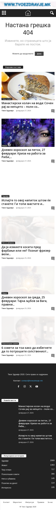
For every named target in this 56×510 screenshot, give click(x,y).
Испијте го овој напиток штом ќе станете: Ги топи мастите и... (26, 202)
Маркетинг (17, 502)
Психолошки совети (10, 344)
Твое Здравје (7, 110)
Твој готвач (6, 99)
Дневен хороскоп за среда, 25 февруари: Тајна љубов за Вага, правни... (24, 300)
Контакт (6, 502)
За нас (50, 502)
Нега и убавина (8, 243)
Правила (40, 502)
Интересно (6, 488)
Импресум (29, 502)
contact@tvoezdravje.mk (32, 381)
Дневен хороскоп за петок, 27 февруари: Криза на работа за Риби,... (23, 153)
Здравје (5, 196)
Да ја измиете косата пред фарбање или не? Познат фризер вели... (25, 250)
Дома (39, 54)
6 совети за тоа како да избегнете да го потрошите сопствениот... (26, 349)
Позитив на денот (9, 483)
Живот (4, 146)
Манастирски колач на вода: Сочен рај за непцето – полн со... (27, 105)
